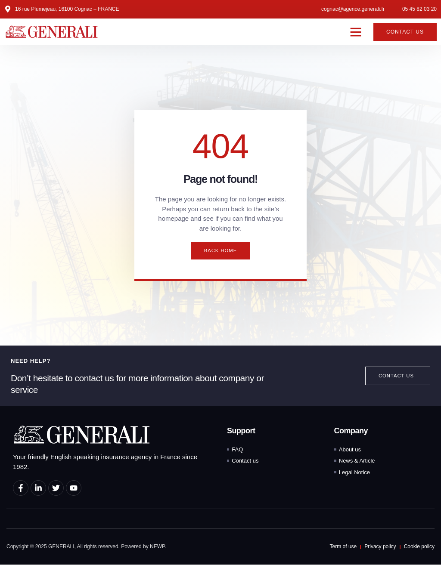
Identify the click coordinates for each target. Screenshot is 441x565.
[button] (356, 32)
